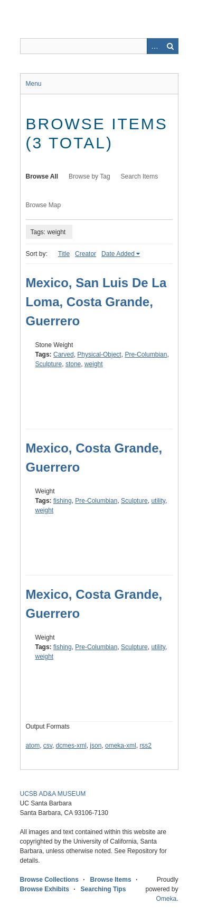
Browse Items (110, 879)
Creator (85, 254)
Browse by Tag (89, 176)
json (95, 745)
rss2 (145, 745)
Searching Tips (103, 889)
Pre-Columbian (146, 354)
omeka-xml (120, 745)
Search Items (139, 176)
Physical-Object (99, 354)
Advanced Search (155, 46)
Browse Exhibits (44, 889)
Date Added (118, 254)
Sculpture (48, 364)
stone (73, 364)
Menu (34, 83)
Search (170, 46)
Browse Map (43, 205)
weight (93, 364)
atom (33, 745)
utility (158, 500)
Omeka (166, 898)
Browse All (42, 176)
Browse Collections (49, 879)
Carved (63, 354)
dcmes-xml (71, 745)
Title (64, 254)
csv (47, 745)
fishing (62, 500)
